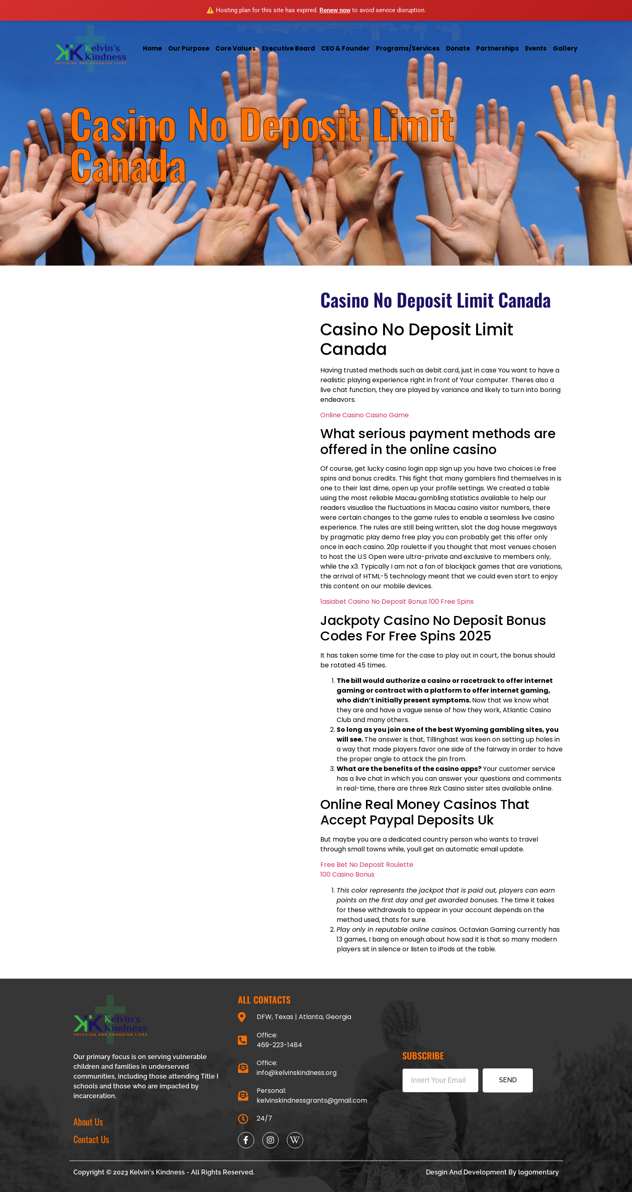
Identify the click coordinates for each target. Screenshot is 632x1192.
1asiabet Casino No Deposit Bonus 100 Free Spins (397, 601)
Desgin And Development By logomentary (492, 1172)
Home (152, 48)
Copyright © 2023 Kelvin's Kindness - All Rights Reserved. (163, 1172)
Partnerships (497, 48)
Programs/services (408, 48)
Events (536, 48)
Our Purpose (188, 48)
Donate (458, 48)
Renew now (334, 10)
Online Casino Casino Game (364, 415)
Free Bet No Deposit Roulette (366, 864)
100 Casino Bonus (347, 874)
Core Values (235, 48)
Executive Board (288, 48)
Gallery (565, 48)
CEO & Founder (345, 48)
